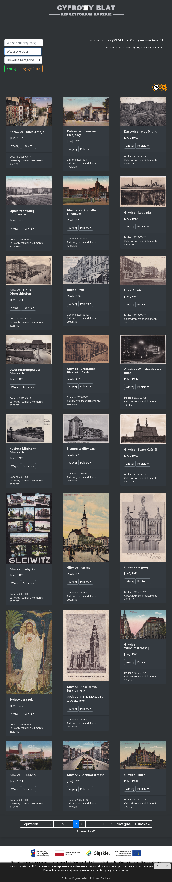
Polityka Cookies (100, 878)
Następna (124, 824)
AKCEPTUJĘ (162, 866)
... (57, 824)
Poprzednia (30, 824)
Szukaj (11, 69)
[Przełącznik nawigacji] (86, 8)
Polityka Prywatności (74, 878)
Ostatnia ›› (142, 824)
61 (102, 824)
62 (110, 824)
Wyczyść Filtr (31, 69)
